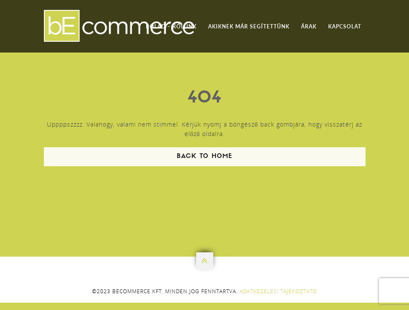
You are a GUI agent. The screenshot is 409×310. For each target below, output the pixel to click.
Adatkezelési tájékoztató (278, 291)
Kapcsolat (344, 26)
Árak (309, 26)
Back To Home (204, 156)
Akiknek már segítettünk (248, 26)
